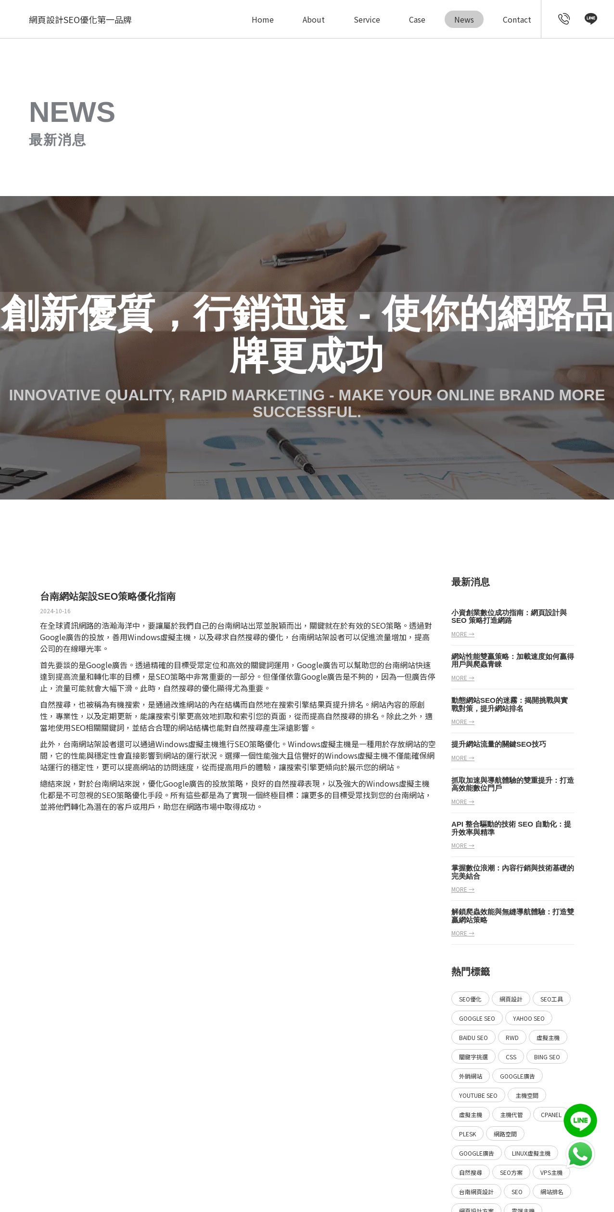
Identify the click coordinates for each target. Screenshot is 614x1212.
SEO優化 (470, 999)
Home (263, 19)
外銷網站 (470, 1076)
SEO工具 (551, 999)
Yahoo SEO (529, 1018)
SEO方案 (511, 1172)
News (464, 19)
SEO (517, 1191)
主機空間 (526, 1095)
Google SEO (477, 1018)
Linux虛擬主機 (531, 1153)
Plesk (467, 1134)
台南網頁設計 (476, 1191)
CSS (511, 1057)
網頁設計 (511, 999)
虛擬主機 (175, 637)
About (314, 19)
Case (417, 19)
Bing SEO (547, 1057)
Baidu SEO (473, 1037)
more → (462, 634)
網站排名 (551, 1191)
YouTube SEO (478, 1095)
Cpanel (551, 1114)
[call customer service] (564, 19)
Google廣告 (517, 1076)
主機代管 (511, 1114)
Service (367, 19)
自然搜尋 (245, 637)
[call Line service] (591, 19)
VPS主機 (551, 1172)
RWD (512, 1037)
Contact (517, 19)
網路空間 (505, 1134)
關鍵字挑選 (473, 1057)
